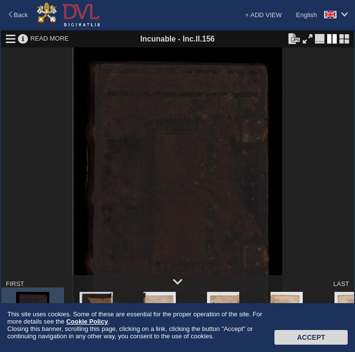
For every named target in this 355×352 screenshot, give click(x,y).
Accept (311, 337)
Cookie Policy (87, 321)
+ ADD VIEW (263, 15)
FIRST (15, 283)
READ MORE (49, 38)
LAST (341, 283)
